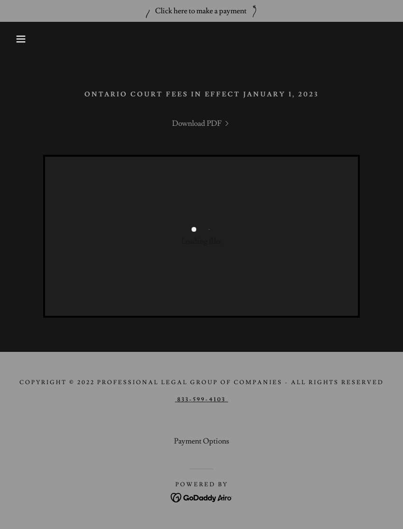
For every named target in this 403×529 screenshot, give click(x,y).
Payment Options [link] (201, 441)
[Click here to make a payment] (201, 11)
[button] (20, 38)
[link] (201, 123)
